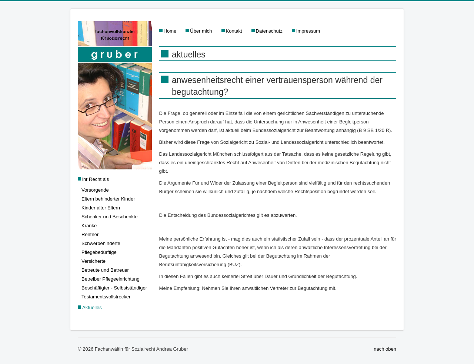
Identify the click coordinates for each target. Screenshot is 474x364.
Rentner (90, 234)
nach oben (385, 349)
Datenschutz (269, 31)
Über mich (201, 31)
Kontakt (234, 31)
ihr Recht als (95, 179)
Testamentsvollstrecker (105, 297)
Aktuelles (92, 307)
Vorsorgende (95, 190)
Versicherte (93, 261)
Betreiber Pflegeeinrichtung (110, 279)
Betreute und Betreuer (105, 270)
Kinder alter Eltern (100, 208)
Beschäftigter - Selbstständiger (114, 288)
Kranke (89, 225)
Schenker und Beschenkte (109, 216)
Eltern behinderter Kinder (108, 199)
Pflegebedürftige (99, 252)
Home (170, 31)
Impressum (308, 31)
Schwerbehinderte (100, 243)
